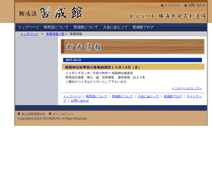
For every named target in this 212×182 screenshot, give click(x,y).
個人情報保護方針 (33, 114)
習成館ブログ (143, 27)
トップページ (28, 27)
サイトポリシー (63, 114)
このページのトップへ (188, 88)
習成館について (85, 27)
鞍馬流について (56, 27)
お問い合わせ (80, 100)
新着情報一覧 (55, 34)
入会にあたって (115, 27)
